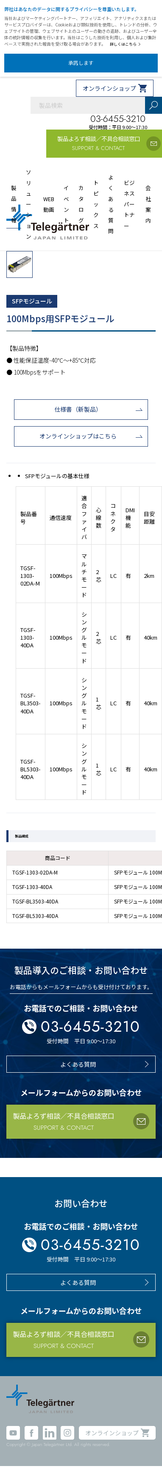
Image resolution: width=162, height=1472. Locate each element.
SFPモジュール (32, 301)
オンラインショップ (109, 88)
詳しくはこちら (125, 44)
